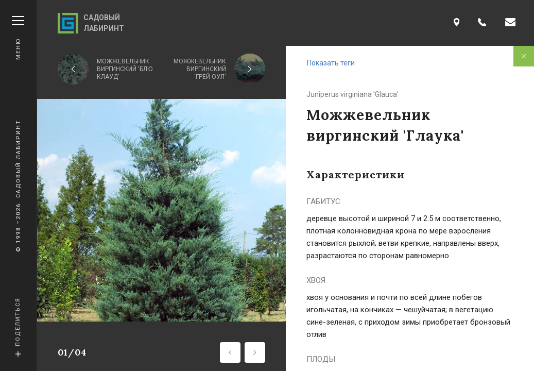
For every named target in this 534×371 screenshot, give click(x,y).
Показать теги (331, 63)
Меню (18, 38)
